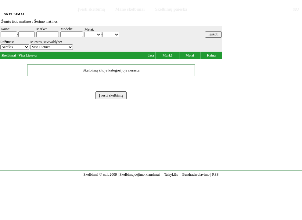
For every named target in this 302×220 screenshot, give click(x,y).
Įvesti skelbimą (91, 9)
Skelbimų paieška (171, 9)
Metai (190, 55)
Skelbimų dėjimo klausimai (140, 174)
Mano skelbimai (130, 9)
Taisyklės (171, 174)
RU (296, 9)
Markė (167, 55)
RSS (215, 174)
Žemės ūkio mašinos (16, 21)
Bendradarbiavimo (195, 174)
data (151, 55)
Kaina (211, 55)
